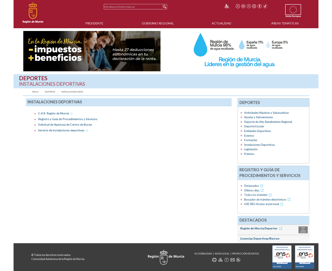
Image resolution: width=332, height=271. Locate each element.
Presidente (94, 23)
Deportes (50, 92)
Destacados (254, 185)
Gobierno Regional (158, 23)
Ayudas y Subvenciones (258, 117)
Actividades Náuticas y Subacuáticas (266, 112)
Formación (250, 140)
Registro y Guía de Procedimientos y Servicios (67, 119)
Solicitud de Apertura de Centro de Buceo (65, 124)
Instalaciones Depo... (72, 92)
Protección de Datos (245, 253)
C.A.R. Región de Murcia (55, 113)
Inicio (35, 92)
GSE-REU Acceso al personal (264, 204)
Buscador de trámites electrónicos (268, 199)
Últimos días (254, 190)
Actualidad (221, 23)
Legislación (250, 149)
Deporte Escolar (254, 126)
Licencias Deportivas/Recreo (259, 238)
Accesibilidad (203, 253)
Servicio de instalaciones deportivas (63, 130)
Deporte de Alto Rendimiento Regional (268, 122)
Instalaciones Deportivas (259, 144)
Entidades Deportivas (257, 131)
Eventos (249, 135)
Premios (249, 154)
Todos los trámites (258, 195)
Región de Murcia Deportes (262, 228)
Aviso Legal (222, 253)
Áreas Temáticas (285, 23)
